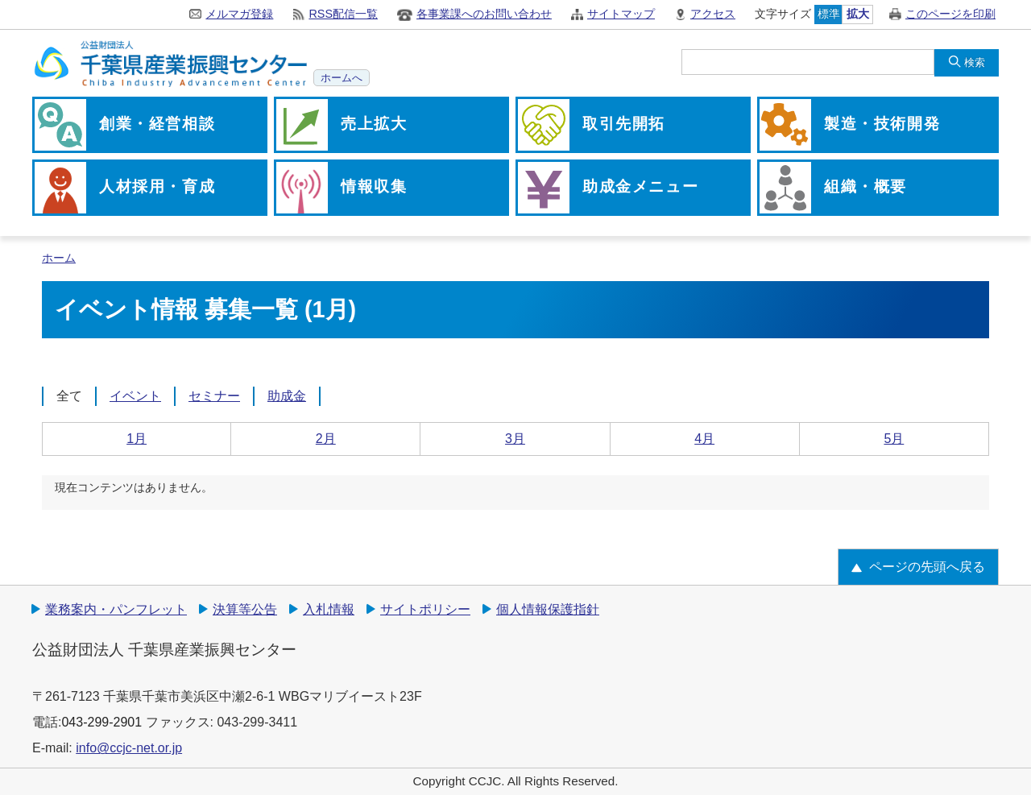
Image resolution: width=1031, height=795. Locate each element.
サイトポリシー (425, 609)
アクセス (712, 13)
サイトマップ (621, 13)
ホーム (59, 258)
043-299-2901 (101, 722)
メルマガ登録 (239, 13)
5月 (894, 438)
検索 (974, 62)
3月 (515, 438)
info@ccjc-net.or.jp (129, 748)
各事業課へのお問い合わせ (484, 13)
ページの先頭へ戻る (927, 566)
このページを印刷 (950, 13)
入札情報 (328, 609)
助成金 (286, 396)
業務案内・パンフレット (116, 609)
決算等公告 (245, 609)
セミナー (214, 396)
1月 (136, 438)
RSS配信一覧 (343, 13)
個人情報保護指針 (547, 609)
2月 (326, 438)
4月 (704, 438)
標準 (829, 13)
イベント (135, 396)
